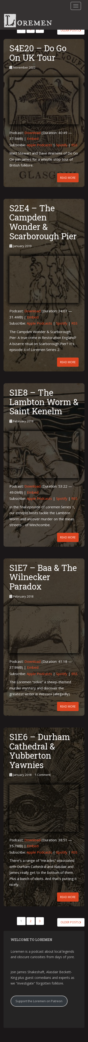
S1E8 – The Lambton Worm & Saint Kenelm (43, 402)
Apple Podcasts (39, 144)
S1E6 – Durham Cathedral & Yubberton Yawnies (39, 750)
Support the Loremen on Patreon (38, 1001)
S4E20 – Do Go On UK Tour (37, 52)
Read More (68, 178)
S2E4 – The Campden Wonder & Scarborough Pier (43, 222)
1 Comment (43, 775)
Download (32, 132)
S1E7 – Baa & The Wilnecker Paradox (43, 577)
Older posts (71, 30)
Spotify (61, 144)
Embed (32, 138)
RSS (74, 144)
